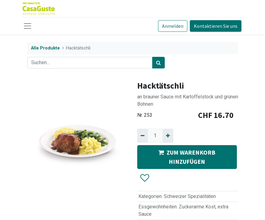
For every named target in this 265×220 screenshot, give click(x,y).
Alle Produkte (45, 48)
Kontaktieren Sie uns (215, 26)
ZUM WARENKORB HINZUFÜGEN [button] (186, 156)
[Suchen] (158, 62)
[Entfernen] (142, 136)
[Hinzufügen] (168, 136)
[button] (144, 178)
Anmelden (172, 26)
